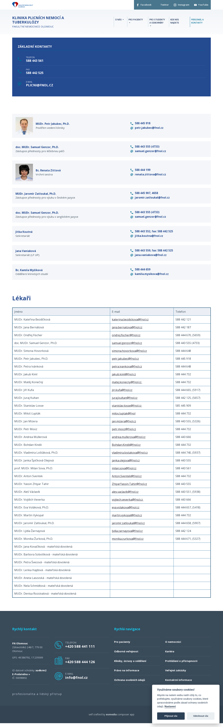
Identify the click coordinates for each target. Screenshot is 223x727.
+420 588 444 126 (80, 665)
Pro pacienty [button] (136, 20)
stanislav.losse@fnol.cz (126, 409)
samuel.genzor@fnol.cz (148, 152)
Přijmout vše (170, 716)
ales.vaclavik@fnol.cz (125, 495)
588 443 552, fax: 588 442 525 (151, 234)
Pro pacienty (122, 645)
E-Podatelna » (21, 678)
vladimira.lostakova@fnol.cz (130, 456)
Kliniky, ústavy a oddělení (130, 664)
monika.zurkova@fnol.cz (128, 542)
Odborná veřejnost (126, 655)
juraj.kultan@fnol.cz (124, 402)
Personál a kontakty (197, 22)
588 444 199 (140, 171)
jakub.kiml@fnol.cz (124, 378)
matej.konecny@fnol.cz (126, 386)
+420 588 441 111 (80, 650)
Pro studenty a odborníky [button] (157, 22)
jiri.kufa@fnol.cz (122, 394)
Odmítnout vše (200, 716)
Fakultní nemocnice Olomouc (48, 22)
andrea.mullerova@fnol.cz (128, 441)
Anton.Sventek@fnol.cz (127, 480)
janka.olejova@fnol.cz (126, 464)
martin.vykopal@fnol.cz (127, 519)
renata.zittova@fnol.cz (148, 176)
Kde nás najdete (174, 22)
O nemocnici (173, 645)
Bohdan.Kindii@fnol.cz (126, 449)
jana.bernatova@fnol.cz (127, 331)
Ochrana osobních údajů (129, 683)
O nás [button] (118, 20)
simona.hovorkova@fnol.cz (129, 355)
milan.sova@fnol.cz (124, 472)
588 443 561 (34, 61)
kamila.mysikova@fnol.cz (149, 277)
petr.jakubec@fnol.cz (146, 129)
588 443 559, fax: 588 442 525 (151, 253)
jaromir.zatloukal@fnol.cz (150, 199)
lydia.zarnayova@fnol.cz (127, 535)
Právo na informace (126, 674)
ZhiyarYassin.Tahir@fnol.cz (129, 488)
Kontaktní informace (178, 683)
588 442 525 (34, 74)
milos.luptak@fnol (123, 417)
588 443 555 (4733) (144, 148)
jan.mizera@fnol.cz (124, 425)
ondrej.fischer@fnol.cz (126, 339)
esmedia (111, 718)
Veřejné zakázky (175, 674)
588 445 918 (140, 124)
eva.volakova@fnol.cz (125, 511)
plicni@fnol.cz (39, 86)
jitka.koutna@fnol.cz (146, 238)
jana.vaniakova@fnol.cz (148, 258)
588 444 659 (140, 273)
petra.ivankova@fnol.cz (127, 370)
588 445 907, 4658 (144, 195)
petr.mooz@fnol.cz (124, 433)
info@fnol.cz (76, 681)
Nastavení (170, 706)
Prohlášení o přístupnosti (181, 664)
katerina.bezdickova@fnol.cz (130, 323)
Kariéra (169, 655)
